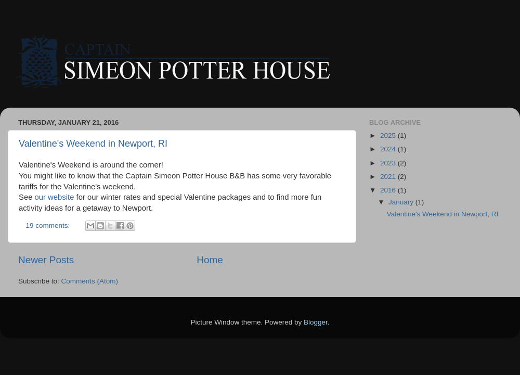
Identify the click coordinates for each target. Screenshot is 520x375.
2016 (389, 190)
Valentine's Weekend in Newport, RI (93, 143)
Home (210, 259)
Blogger (316, 322)
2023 (389, 163)
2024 (389, 149)
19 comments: (49, 225)
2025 (389, 135)
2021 (389, 176)
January (401, 202)
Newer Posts (46, 259)
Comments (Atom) (90, 281)
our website (54, 197)
